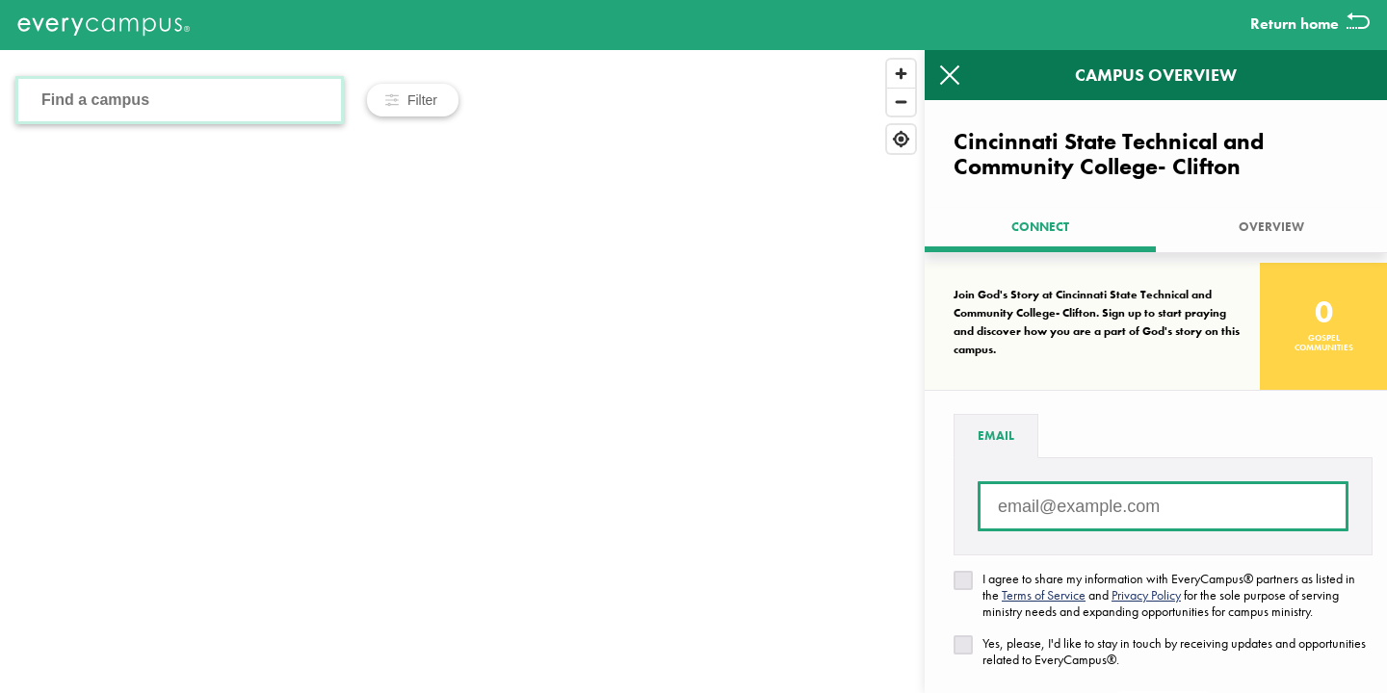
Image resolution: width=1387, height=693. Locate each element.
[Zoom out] (901, 102)
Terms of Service (1044, 594)
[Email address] (1163, 506)
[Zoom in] (901, 74)
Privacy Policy (1146, 594)
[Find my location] (901, 139)
